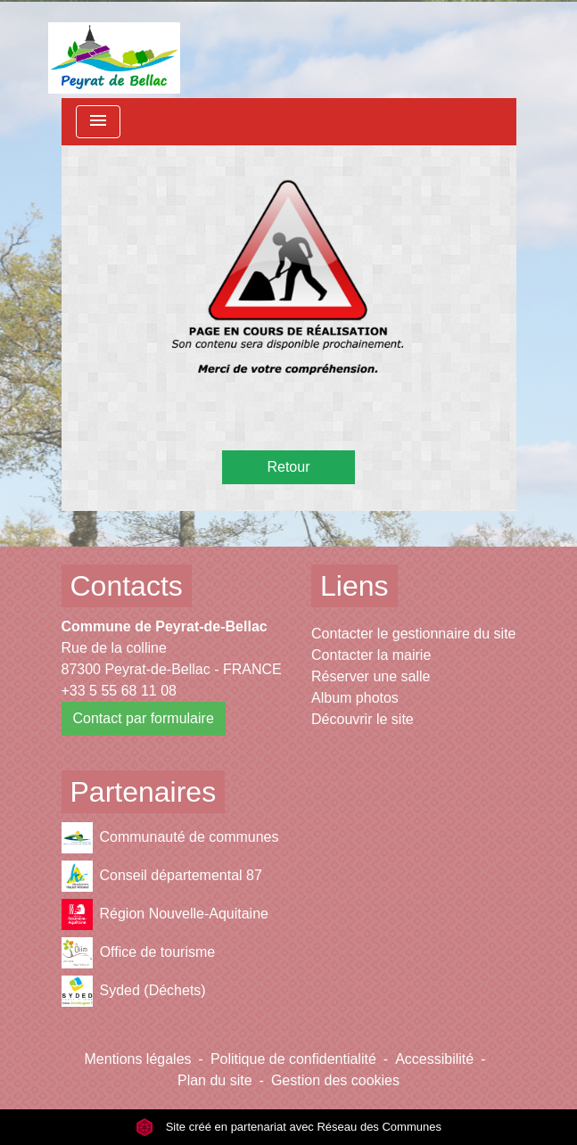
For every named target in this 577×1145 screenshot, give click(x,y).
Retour (288, 466)
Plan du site (214, 1080)
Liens (354, 586)
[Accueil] (114, 49)
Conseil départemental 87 (162, 876)
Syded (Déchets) (134, 991)
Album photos (355, 697)
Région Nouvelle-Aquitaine (165, 914)
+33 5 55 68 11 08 (119, 690)
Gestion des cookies (335, 1080)
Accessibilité (434, 1059)
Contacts (126, 586)
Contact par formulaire (143, 718)
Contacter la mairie (371, 655)
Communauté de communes (170, 837)
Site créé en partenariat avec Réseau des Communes (288, 1126)
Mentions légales (138, 1059)
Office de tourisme (139, 952)
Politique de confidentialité (293, 1059)
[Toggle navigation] (98, 121)
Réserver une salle (370, 676)
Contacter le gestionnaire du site (413, 633)
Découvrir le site (362, 719)
